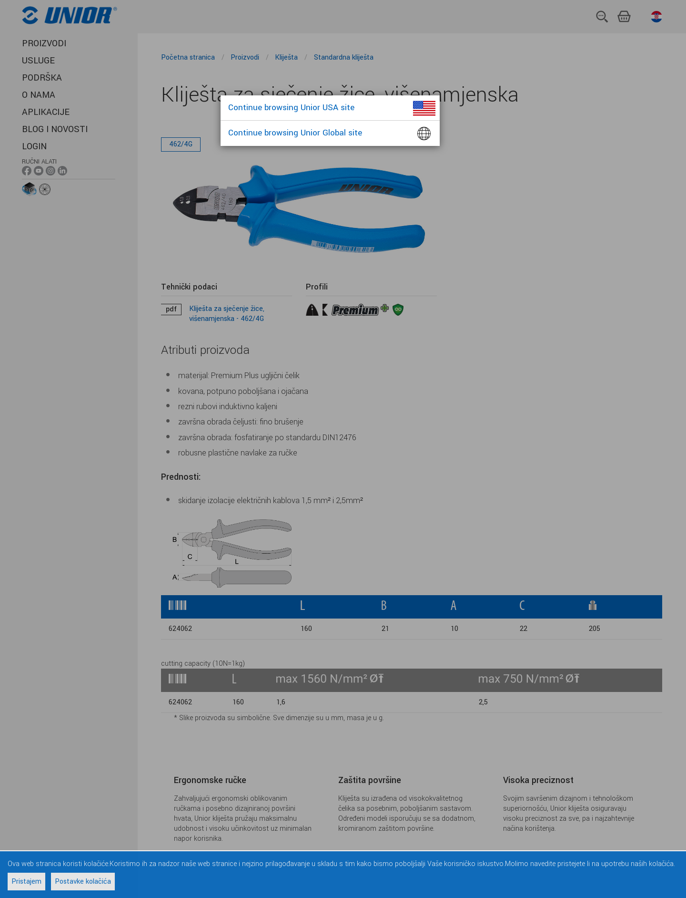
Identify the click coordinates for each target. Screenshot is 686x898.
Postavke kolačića (83, 882)
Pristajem (26, 882)
